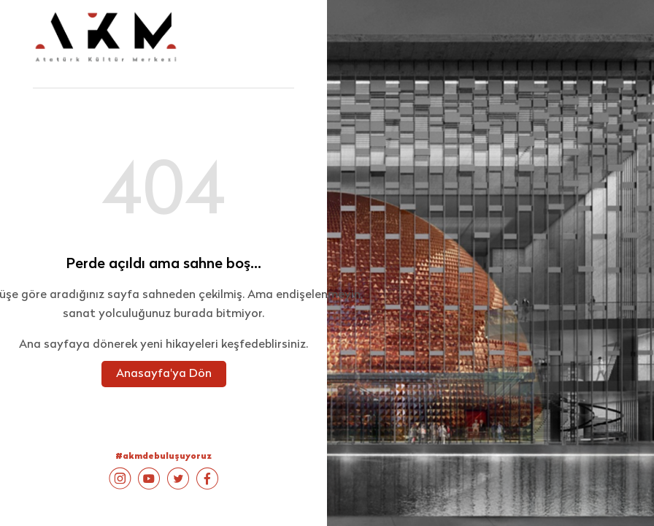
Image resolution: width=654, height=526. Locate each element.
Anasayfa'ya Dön (164, 374)
